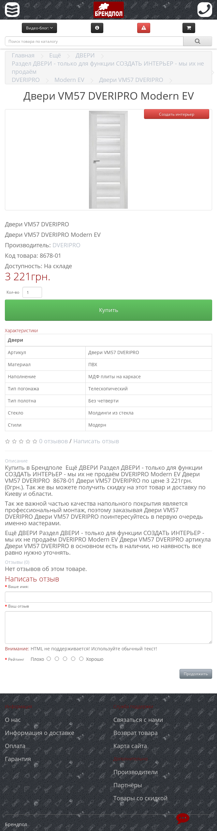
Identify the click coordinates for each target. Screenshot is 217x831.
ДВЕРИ (85, 55)
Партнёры (127, 785)
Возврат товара (135, 733)
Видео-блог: (39, 28)
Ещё (55, 55)
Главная (23, 55)
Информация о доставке (39, 733)
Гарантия (18, 759)
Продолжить (196, 673)
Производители (135, 772)
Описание (16, 461)
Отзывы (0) (17, 562)
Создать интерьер (176, 114)
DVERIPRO (26, 80)
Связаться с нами (138, 720)
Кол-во (13, 292)
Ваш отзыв (18, 606)
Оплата (15, 746)
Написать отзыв (96, 441)
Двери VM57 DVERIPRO (131, 80)
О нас (13, 720)
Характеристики (21, 330)
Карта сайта (130, 746)
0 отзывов (53, 441)
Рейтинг (16, 659)
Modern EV (69, 80)
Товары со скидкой (140, 798)
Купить (108, 310)
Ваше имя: (18, 586)
